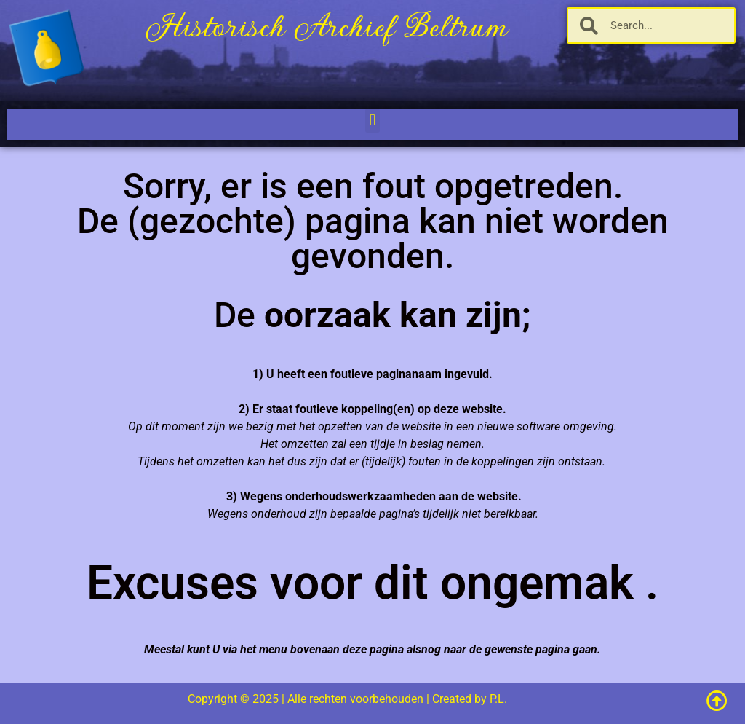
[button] (372, 121)
